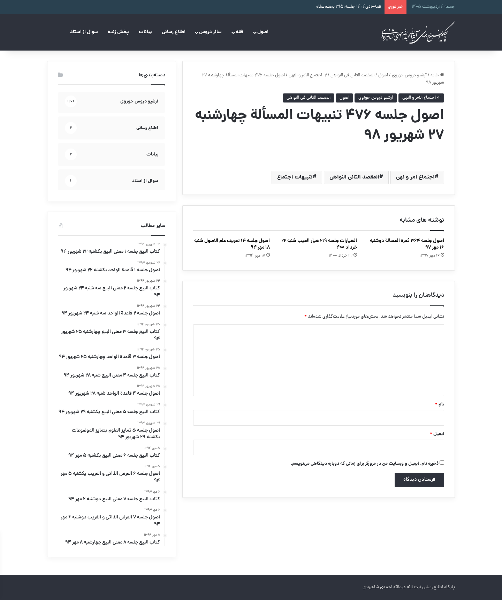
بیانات (145, 32)
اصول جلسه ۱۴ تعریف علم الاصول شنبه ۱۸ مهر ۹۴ (232, 244)
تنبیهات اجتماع (295, 177)
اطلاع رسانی (173, 32)
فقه (239, 32)
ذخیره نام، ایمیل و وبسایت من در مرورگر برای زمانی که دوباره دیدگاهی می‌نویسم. (365, 464)
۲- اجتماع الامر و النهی (308, 75)
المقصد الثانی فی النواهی (352, 75)
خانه (437, 75)
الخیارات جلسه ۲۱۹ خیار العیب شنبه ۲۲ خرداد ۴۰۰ (319, 244)
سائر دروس (210, 32)
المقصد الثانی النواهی (354, 177)
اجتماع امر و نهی (415, 177)
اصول (262, 32)
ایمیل (437, 434)
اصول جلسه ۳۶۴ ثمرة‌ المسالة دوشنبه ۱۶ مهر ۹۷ (407, 244)
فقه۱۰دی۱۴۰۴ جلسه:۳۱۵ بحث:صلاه (348, 6)
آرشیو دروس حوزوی (409, 75)
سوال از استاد (84, 32)
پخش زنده (118, 32)
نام (439, 404)
